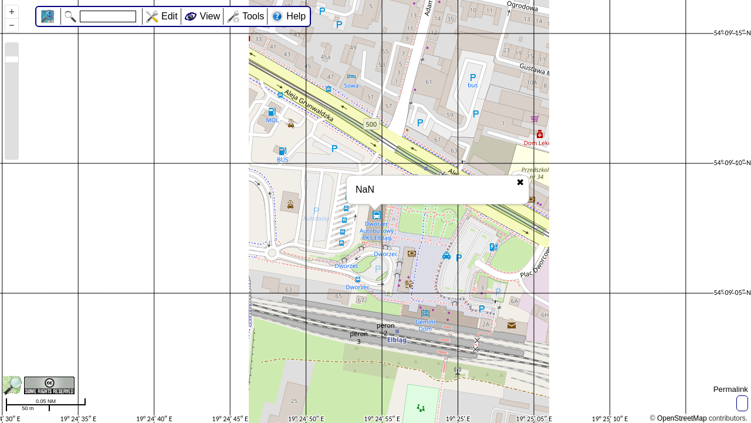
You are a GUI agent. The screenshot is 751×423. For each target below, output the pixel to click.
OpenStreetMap (682, 418)
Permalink (730, 389)
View (210, 16)
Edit (169, 16)
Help (296, 16)
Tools (253, 16)
